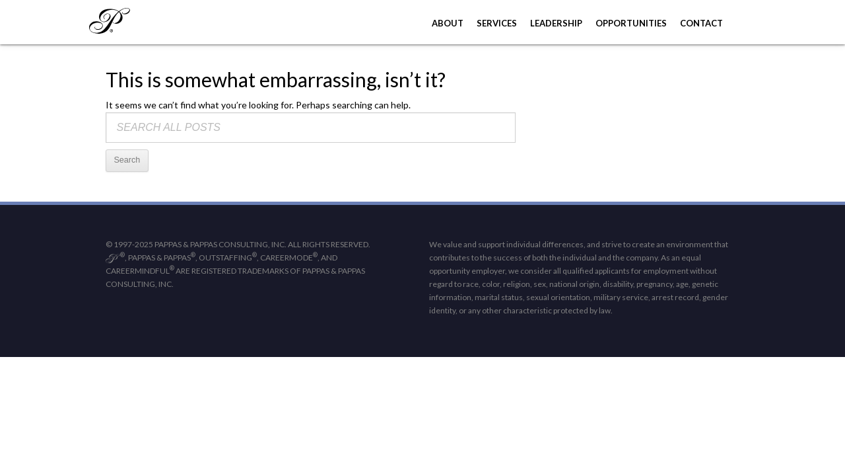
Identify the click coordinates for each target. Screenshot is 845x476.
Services (497, 23)
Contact (701, 23)
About (447, 23)
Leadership (556, 23)
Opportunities (631, 23)
